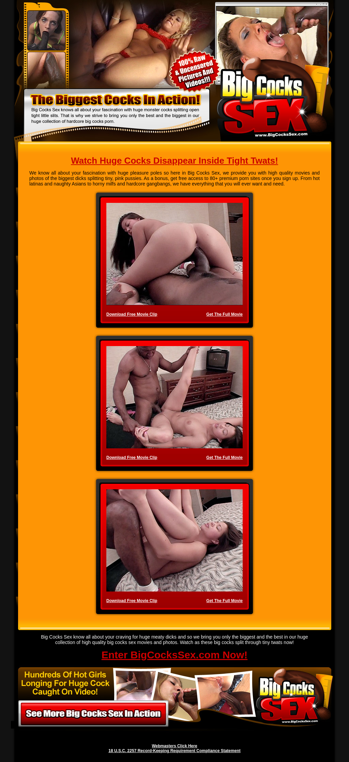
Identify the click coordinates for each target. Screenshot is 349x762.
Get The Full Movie (224, 314)
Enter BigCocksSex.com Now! (174, 654)
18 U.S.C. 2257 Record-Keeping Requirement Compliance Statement (174, 750)
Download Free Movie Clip (131, 314)
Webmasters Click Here (174, 746)
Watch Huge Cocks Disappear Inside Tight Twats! (174, 160)
